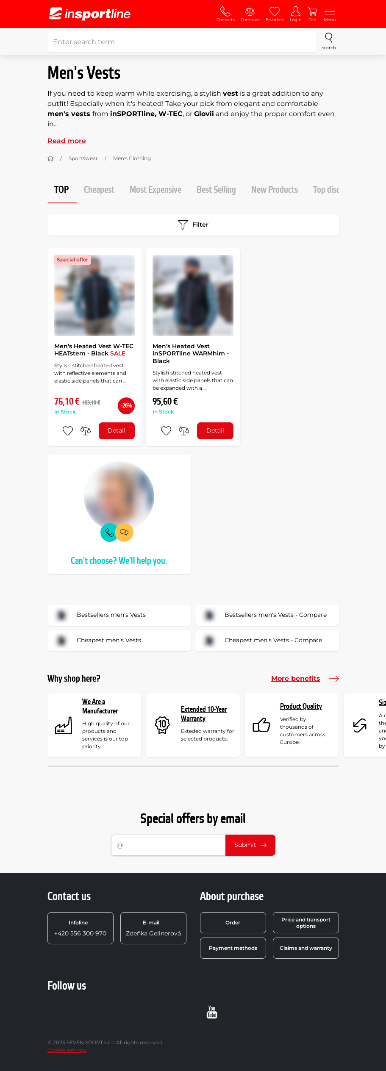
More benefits (305, 679)
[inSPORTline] (90, 14)
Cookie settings (67, 1050)
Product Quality (301, 706)
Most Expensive (155, 190)
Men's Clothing (132, 158)
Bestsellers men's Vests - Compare (264, 615)
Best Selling (216, 190)
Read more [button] (66, 141)
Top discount (334, 190)
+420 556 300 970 (80, 928)
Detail (116, 430)
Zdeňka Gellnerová (153, 928)
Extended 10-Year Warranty (204, 714)
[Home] (50, 158)
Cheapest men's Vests (97, 640)
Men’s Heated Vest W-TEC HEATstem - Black (93, 350)
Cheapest (99, 190)
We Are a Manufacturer (100, 706)
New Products (274, 190)
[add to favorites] (68, 430)
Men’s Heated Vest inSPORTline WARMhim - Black (191, 353)
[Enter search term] (182, 41)
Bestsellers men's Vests (99, 615)
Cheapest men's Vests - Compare (261, 640)
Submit (250, 845)
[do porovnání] (85, 430)
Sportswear (83, 158)
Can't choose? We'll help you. (119, 561)
